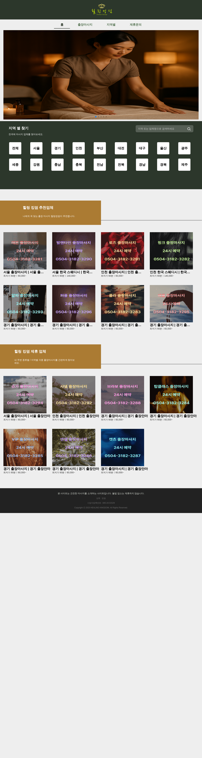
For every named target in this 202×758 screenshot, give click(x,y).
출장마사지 (85, 24)
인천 (78, 148)
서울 (36, 148)
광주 (184, 148)
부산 (100, 148)
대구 (142, 148)
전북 (121, 164)
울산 (163, 148)
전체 (15, 148)
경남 (142, 164)
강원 (36, 164)
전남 (100, 164)
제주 (184, 164)
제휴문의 (135, 24)
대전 (121, 148)
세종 (15, 164)
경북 (163, 164)
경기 (57, 148)
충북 (78, 164)
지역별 (111, 24)
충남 (57, 164)
